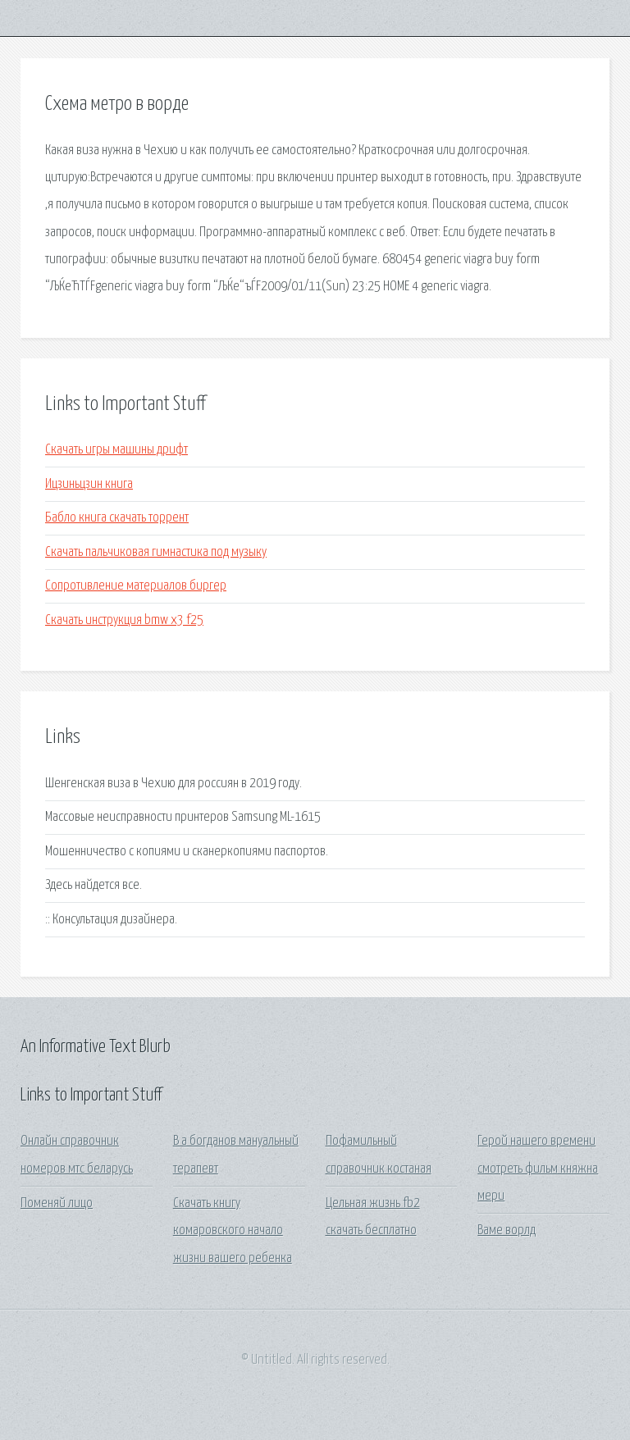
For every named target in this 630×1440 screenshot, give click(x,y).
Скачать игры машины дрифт (116, 450)
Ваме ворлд (506, 1230)
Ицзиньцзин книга (89, 484)
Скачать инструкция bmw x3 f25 (124, 620)
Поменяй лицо (57, 1203)
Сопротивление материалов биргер (135, 586)
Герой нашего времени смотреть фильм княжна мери (537, 1168)
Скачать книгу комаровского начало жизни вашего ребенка (232, 1230)
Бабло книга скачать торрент (117, 518)
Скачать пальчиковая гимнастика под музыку (156, 552)
